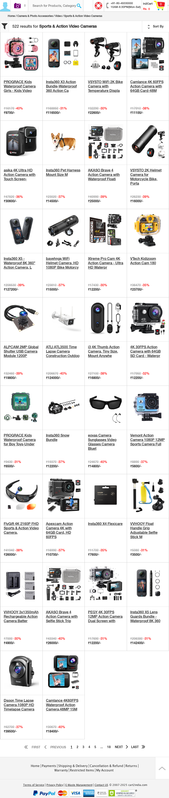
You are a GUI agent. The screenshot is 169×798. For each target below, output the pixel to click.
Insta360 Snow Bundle (57, 437)
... (101, 747)
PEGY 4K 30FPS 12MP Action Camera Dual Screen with (105, 616)
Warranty (61, 770)
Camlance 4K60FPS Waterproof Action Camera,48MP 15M (62, 704)
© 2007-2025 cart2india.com (128, 785)
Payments (49, 766)
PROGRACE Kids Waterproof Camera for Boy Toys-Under (20, 439)
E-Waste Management (78, 785)
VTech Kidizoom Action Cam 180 (143, 261)
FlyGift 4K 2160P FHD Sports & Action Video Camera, (21, 528)
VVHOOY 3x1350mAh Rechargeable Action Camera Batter (21, 616)
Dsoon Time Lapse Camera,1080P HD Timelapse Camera (19, 704)
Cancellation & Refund (106, 766)
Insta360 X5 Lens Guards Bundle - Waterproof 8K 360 (145, 616)
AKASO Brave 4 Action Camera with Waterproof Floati (104, 174)
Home (11, 16)
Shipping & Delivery (73, 766)
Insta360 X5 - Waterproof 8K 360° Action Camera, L (19, 263)
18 (109, 747)
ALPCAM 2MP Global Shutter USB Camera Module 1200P (21, 351)
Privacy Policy (54, 785)
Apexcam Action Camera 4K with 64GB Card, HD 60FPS (59, 530)
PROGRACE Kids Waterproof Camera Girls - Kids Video (20, 86)
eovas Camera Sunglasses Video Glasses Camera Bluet (102, 442)
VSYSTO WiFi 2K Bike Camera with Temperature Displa (105, 86)
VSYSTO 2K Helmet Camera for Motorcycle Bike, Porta (146, 177)
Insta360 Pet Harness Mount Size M (63, 172)
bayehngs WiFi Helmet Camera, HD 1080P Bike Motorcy (62, 263)
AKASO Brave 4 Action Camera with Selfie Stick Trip (62, 616)
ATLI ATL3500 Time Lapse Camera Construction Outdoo (62, 351)
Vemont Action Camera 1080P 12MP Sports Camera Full (147, 439)
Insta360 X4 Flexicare (105, 524)
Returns (131, 766)
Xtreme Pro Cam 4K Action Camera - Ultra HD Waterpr (105, 263)
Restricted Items (82, 770)
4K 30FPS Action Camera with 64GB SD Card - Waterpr (145, 351)
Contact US (101, 785)
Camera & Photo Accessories (35, 16)
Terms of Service (33, 785)
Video (58, 16)
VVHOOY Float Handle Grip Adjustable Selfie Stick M (144, 530)
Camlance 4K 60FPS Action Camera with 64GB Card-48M (146, 86)
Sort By (155, 27)
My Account (105, 770)
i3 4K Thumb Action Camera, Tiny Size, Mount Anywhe (103, 351)
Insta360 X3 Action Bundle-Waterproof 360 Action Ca (61, 86)
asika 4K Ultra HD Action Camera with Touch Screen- (19, 174)
